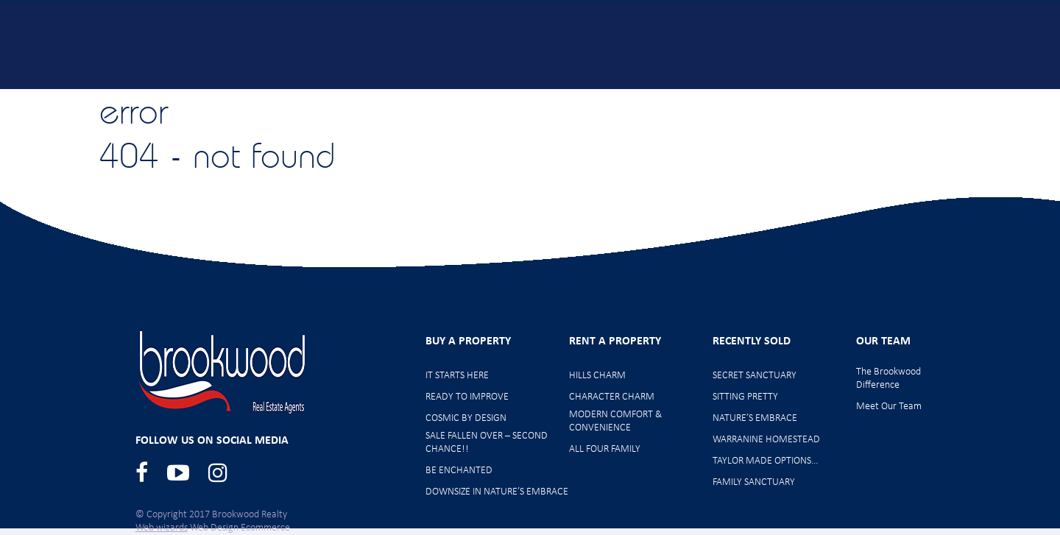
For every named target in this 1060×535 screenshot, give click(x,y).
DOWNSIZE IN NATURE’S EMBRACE (496, 491)
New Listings (419, 97)
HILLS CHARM (597, 375)
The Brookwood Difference (888, 378)
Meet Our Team (875, 97)
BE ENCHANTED (458, 470)
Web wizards (161, 528)
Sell (702, 97)
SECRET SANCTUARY (754, 375)
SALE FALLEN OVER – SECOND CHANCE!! (486, 443)
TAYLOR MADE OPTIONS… (766, 461)
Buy (328, 97)
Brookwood (155, 46)
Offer (631, 97)
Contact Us (993, 97)
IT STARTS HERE (457, 375)
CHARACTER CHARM (611, 397)
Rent (772, 97)
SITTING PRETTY (745, 397)
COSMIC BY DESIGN (465, 418)
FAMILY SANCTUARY (754, 482)
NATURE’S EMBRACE (755, 418)
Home (253, 97)
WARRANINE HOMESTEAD (766, 439)
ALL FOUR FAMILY (604, 449)
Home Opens (535, 97)
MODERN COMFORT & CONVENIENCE (615, 421)
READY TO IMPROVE (467, 397)
